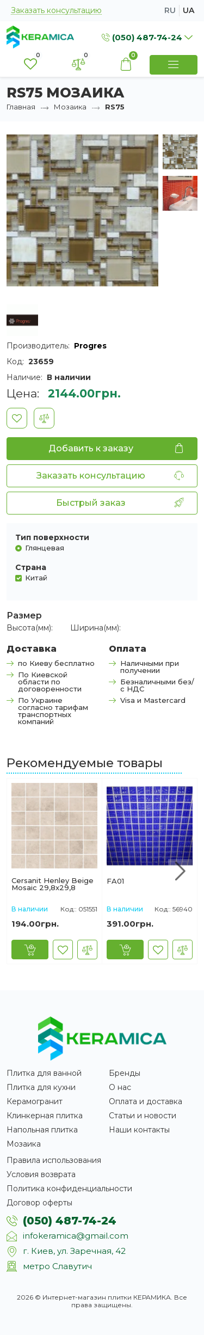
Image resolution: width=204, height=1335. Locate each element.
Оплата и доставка (145, 1101)
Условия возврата (41, 1174)
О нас (120, 1087)
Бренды (124, 1073)
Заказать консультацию (56, 11)
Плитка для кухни (41, 1087)
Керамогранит (35, 1101)
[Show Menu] (173, 65)
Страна (30, 567)
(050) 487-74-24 (69, 1220)
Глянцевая (44, 547)
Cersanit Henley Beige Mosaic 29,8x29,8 (52, 884)
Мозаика (70, 106)
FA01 (115, 881)
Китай (36, 577)
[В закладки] (17, 418)
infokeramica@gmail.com (75, 1236)
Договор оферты (39, 1203)
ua (188, 10)
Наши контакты (139, 1130)
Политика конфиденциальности (69, 1188)
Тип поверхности (52, 537)
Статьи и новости (142, 1115)
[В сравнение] (44, 418)
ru (170, 10)
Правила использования (54, 1160)
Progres (90, 346)
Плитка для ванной (44, 1073)
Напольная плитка (42, 1130)
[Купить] (29, 949)
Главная (21, 106)
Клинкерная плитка (45, 1115)
